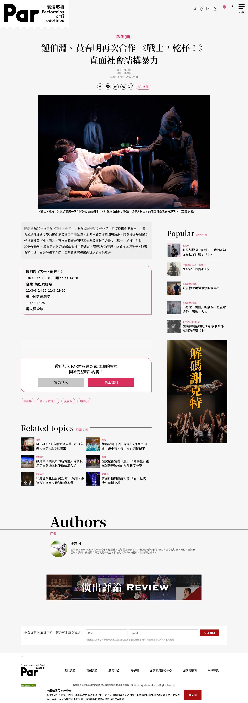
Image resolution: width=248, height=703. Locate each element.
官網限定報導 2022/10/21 (124, 76)
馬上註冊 (111, 382)
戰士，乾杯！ (65, 228)
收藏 (145, 87)
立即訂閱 (209, 633)
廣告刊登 (114, 670)
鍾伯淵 (72, 234)
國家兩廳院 (190, 670)
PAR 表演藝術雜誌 (33, 670)
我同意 (193, 695)
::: (233, 5)
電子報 (135, 670)
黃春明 (91, 228)
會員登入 (61, 382)
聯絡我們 (91, 670)
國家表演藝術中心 (161, 670)
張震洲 (127, 69)
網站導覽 (213, 670)
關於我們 (69, 670)
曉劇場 (28, 228)
